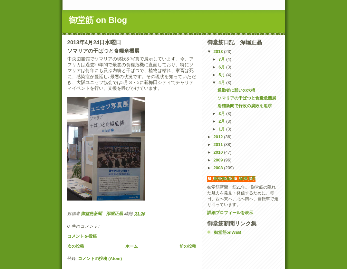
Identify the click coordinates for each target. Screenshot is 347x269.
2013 (219, 51)
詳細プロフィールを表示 (230, 212)
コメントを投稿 (82, 236)
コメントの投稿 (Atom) (100, 258)
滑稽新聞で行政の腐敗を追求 (244, 105)
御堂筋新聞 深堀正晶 (234, 178)
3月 (222, 113)
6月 (222, 67)
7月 (222, 59)
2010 (219, 152)
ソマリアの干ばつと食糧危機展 (246, 98)
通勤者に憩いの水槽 (236, 90)
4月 (222, 82)
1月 (222, 129)
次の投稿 (75, 246)
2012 (219, 136)
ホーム (131, 246)
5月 (222, 74)
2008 (219, 167)
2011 (219, 144)
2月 (222, 121)
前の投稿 (187, 246)
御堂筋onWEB (227, 232)
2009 (219, 160)
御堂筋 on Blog (98, 20)
